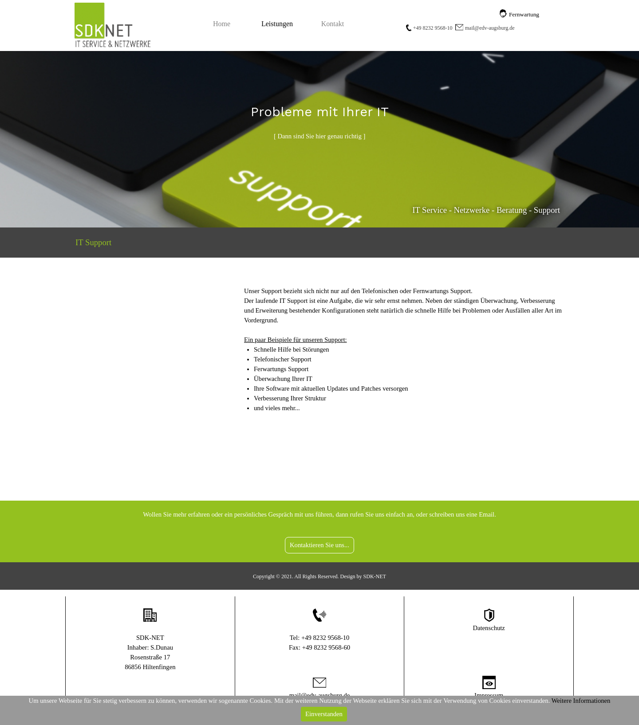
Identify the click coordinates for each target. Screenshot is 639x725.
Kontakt (332, 23)
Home (221, 23)
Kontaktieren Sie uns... (319, 545)
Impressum (488, 695)
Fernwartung (524, 14)
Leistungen (277, 23)
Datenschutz (489, 627)
